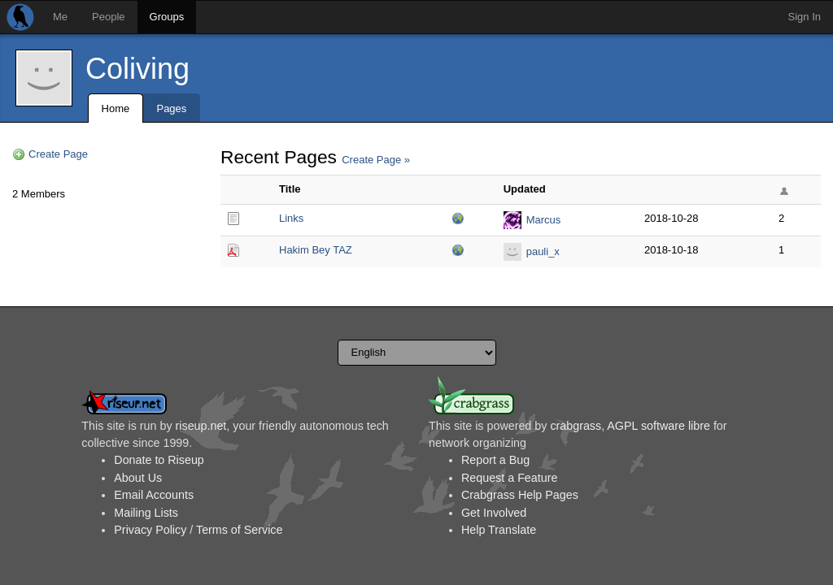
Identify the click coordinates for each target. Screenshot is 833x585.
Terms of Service (239, 529)
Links (291, 218)
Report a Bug (495, 459)
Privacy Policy (150, 529)
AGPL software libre (658, 425)
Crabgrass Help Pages (519, 494)
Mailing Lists (146, 512)
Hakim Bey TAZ (315, 250)
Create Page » (376, 160)
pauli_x (543, 251)
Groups (167, 17)
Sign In (804, 17)
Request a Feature (509, 477)
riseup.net (201, 425)
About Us (138, 477)
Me (60, 17)
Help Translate (498, 529)
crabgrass (575, 425)
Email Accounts (154, 494)
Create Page (58, 154)
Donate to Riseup (158, 459)
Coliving (137, 68)
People (108, 17)
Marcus (543, 220)
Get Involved (493, 512)
